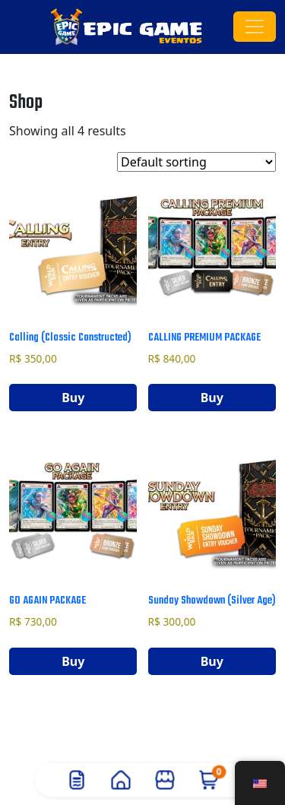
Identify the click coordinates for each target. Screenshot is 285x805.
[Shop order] (196, 162)
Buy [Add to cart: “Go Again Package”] (73, 661)
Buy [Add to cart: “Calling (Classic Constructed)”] (73, 397)
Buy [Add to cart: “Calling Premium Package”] (212, 397)
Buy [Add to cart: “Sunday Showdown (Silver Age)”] (212, 661)
